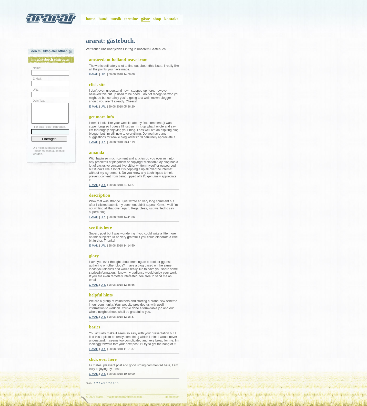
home (90, 19)
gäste (145, 19)
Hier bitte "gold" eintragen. (49, 130)
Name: (37, 67)
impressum (172, 396)
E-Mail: (37, 78)
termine (131, 19)
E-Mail (93, 74)
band (102, 19)
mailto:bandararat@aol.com (124, 396)
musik (115, 19)
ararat (51, 19)
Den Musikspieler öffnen (49, 51)
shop (157, 19)
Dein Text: (39, 100)
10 (116, 383)
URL (103, 74)
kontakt (171, 19)
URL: (36, 89)
